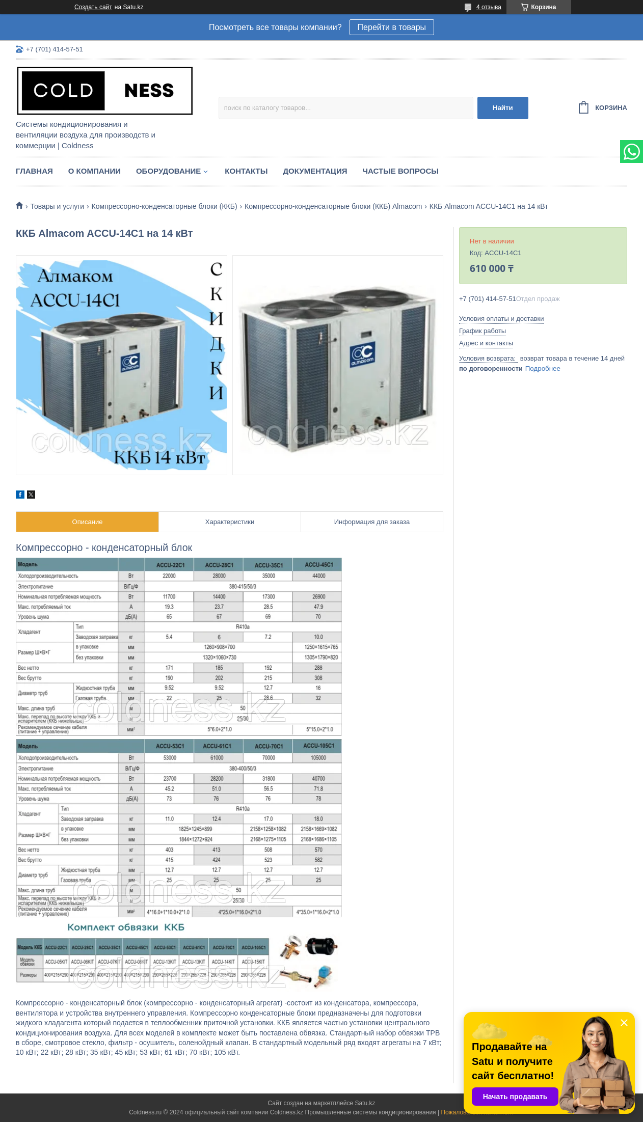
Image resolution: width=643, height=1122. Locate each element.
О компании (94, 171)
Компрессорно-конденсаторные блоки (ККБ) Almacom (333, 206)
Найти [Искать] (503, 108)
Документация (315, 171)
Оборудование (168, 171)
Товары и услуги (57, 206)
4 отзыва (488, 7)
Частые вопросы (401, 171)
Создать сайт (93, 7)
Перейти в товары (392, 27)
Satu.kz (365, 1103)
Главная (34, 171)
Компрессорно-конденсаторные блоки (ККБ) (164, 206)
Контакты (246, 171)
